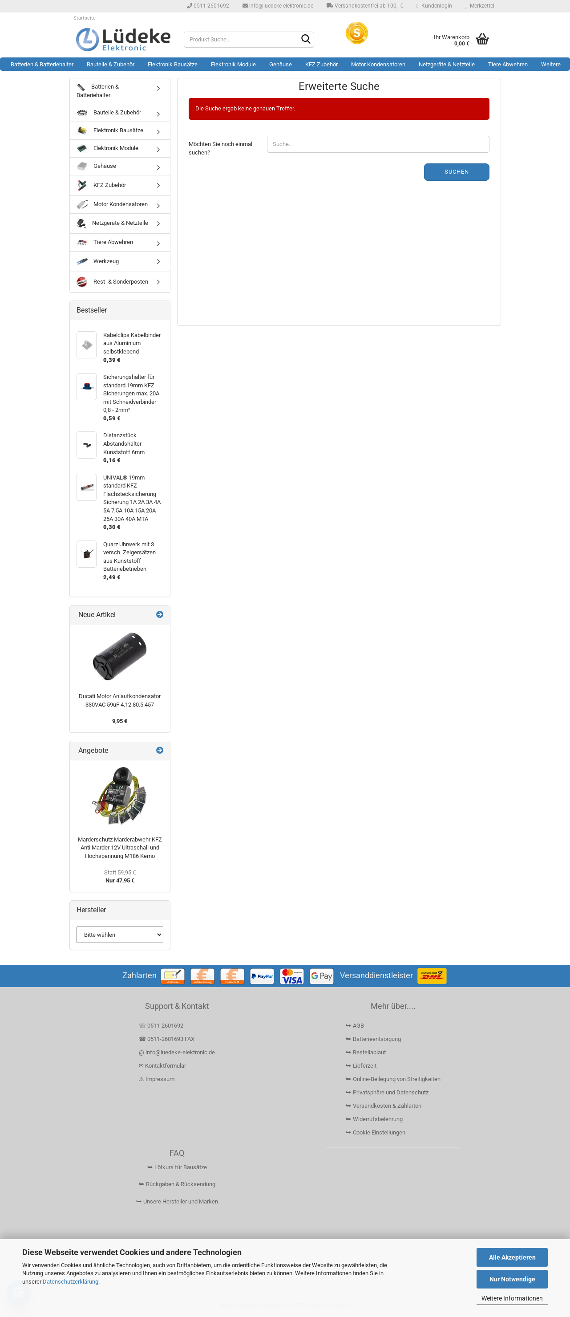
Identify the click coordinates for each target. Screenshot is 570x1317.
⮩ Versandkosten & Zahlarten (383, 1105)
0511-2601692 (208, 6)
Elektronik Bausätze (173, 64)
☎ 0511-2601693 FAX (167, 1039)
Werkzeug (98, 261)
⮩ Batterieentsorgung (373, 1039)
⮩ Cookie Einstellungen (375, 1132)
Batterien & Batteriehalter (42, 64)
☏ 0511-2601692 (161, 1025)
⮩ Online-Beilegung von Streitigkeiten (393, 1079)
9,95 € (119, 721)
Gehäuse (280, 64)
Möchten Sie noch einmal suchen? (220, 148)
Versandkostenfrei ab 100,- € (365, 6)
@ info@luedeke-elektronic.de (177, 1052)
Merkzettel (479, 6)
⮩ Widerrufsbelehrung (374, 1119)
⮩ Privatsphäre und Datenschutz (387, 1092)
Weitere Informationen (512, 1298)
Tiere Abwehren (508, 64)
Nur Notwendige (512, 1279)
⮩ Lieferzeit (361, 1065)
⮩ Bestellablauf (366, 1052)
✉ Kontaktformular (162, 1065)
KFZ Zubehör (321, 64)
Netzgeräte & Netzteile (447, 64)
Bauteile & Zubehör (110, 64)
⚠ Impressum (156, 1079)
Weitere (551, 64)
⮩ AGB (355, 1025)
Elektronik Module (233, 64)
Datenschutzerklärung (70, 1281)
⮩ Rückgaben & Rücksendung (177, 1184)
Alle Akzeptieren (512, 1257)
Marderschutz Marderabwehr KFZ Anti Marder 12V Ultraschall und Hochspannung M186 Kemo (120, 847)
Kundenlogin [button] (434, 6)
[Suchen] (305, 40)
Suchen (457, 171)
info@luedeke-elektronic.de (278, 6)
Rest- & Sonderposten (112, 282)
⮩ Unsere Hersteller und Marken (177, 1201)
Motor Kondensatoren (378, 64)
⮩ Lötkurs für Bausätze (177, 1167)
